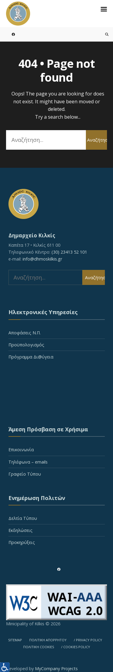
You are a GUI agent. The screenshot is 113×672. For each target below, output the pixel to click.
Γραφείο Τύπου (24, 474)
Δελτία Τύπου (22, 518)
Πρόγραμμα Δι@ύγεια (30, 357)
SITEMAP (15, 640)
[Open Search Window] (103, 34)
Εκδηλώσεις (20, 530)
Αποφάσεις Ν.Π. (24, 333)
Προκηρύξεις (21, 542)
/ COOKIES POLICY (75, 647)
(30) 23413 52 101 (69, 252)
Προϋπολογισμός (26, 345)
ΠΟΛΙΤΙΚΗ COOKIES (38, 647)
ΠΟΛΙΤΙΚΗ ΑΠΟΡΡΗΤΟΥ (48, 640)
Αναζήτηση (97, 140)
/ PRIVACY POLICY (88, 640)
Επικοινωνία (21, 449)
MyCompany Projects (56, 668)
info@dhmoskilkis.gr (42, 259)
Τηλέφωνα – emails (28, 462)
